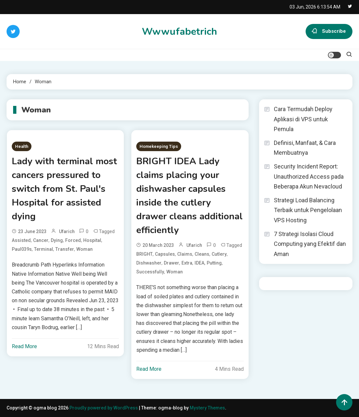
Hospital (92, 240)
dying (57, 240)
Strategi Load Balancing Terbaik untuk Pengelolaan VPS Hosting (308, 210)
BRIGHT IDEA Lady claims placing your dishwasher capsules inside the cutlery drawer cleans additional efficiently (189, 195)
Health (21, 146)
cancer (40, 240)
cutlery (219, 254)
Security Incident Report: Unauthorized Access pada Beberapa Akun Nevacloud (309, 176)
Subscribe (329, 31)
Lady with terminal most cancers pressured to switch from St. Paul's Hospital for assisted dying (64, 189)
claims (184, 254)
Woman (84, 249)
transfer (64, 249)
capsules (165, 254)
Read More (24, 346)
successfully (150, 271)
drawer (171, 263)
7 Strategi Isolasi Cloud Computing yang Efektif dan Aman (310, 243)
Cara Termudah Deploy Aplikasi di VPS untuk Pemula (303, 119)
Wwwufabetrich (179, 31)
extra (186, 263)
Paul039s (22, 249)
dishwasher (148, 263)
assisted (21, 240)
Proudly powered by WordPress (104, 407)
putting (214, 263)
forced (73, 240)
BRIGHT (144, 254)
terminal (43, 249)
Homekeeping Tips (159, 146)
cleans (202, 254)
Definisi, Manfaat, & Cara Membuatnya (305, 147)
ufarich (67, 231)
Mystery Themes (207, 407)
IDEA (199, 263)
